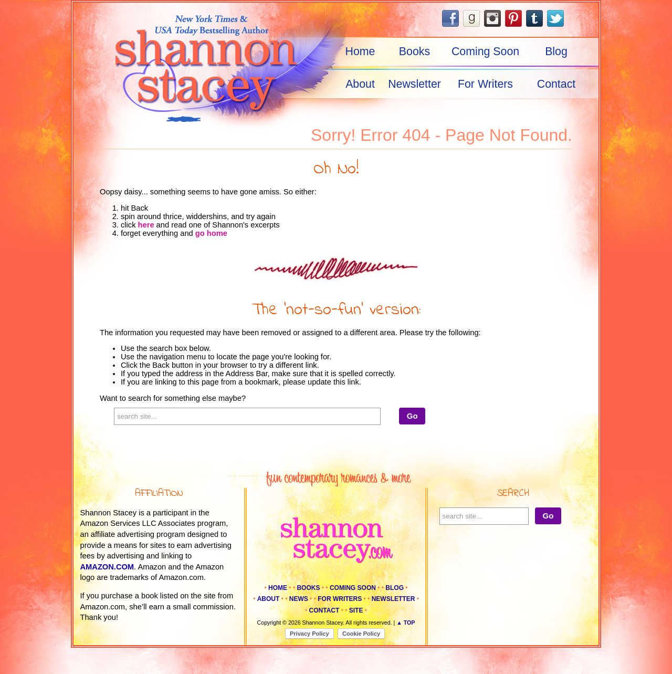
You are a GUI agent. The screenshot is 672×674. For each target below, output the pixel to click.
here (146, 225)
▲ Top (405, 622)
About (360, 84)
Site (356, 610)
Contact (556, 84)
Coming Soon (485, 51)
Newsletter (414, 84)
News (298, 599)
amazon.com (107, 567)
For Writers (485, 84)
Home (360, 51)
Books (414, 51)
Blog (556, 51)
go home (211, 233)
